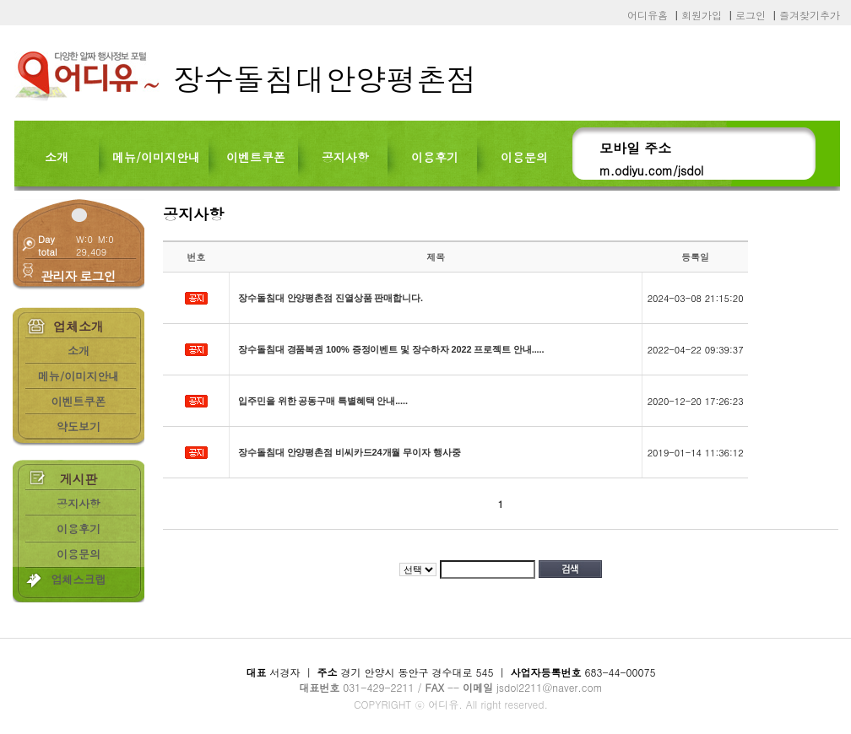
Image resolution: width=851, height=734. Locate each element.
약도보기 (78, 426)
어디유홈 (647, 15)
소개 (56, 156)
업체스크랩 (78, 579)
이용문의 (524, 156)
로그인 (750, 15)
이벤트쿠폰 (255, 156)
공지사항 (345, 156)
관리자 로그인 (78, 275)
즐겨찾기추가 (809, 15)
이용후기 (434, 156)
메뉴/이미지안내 (156, 156)
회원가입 (701, 15)
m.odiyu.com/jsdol (651, 170)
